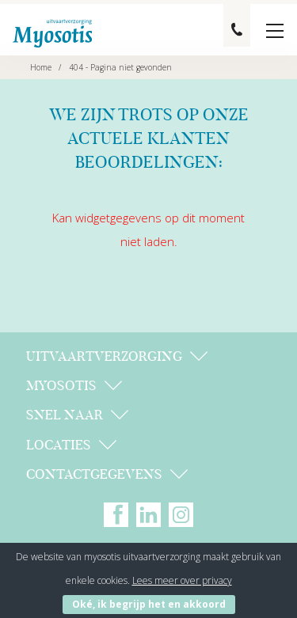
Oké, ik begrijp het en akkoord (149, 604)
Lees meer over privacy (182, 580)
